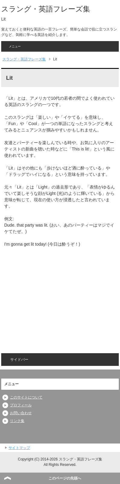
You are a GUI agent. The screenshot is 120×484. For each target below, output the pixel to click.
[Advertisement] (55, 296)
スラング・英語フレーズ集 (45, 9)
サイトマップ (19, 448)
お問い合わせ (21, 413)
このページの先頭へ (65, 478)
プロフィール (21, 405)
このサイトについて (26, 397)
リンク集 (17, 421)
